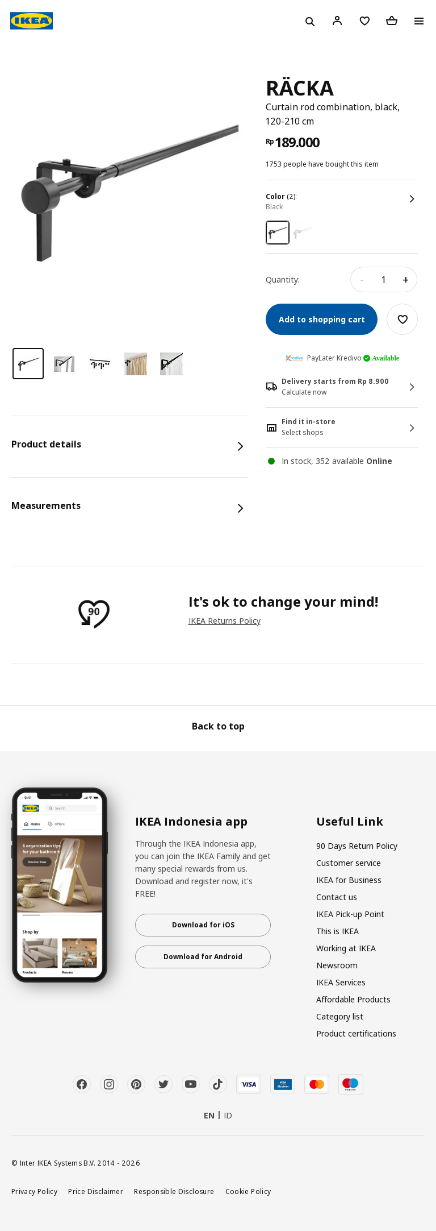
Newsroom (337, 965)
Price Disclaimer (95, 1191)
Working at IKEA (346, 948)
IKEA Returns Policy (224, 620)
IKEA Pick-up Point (350, 914)
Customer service (348, 862)
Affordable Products (353, 999)
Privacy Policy (34, 1191)
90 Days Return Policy (356, 845)
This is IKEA (337, 931)
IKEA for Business (349, 879)
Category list (339, 1016)
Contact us (336, 897)
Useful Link (349, 821)
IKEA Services (341, 982)
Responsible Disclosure (174, 1191)
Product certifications (356, 1033)
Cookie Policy (248, 1191)
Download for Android (203, 956)
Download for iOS (203, 925)
